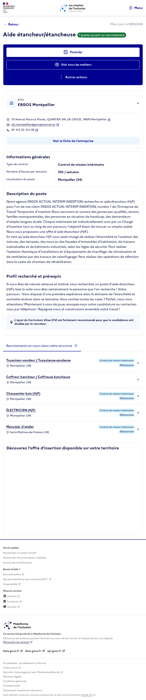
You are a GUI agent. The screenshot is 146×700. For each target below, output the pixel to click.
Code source (10, 667)
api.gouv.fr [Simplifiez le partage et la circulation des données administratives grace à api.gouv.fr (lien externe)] (54, 651)
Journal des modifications (17, 562)
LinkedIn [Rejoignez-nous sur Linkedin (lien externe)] (10, 596)
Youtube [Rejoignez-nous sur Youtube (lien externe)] (10, 607)
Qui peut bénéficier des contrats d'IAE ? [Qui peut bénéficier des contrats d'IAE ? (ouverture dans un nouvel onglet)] (25, 579)
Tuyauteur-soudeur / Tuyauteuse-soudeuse (38, 360)
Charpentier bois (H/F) (23, 393)
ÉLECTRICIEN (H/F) (20, 410)
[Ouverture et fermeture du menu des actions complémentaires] (73, 77)
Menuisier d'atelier (20, 426)
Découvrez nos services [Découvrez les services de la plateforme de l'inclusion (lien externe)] (16, 642)
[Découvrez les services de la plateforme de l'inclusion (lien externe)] (17, 625)
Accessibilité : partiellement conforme (24, 663)
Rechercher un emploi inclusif (19, 553)
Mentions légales (12, 676)
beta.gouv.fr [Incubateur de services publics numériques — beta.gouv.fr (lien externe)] (11, 651)
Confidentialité (11, 685)
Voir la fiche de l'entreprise (73, 141)
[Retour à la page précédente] (12, 24)
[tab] (42, 345)
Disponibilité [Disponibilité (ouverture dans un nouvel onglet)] (10, 584)
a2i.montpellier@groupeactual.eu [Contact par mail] (33, 125)
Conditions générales (15, 681)
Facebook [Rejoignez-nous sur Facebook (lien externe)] (10, 601)
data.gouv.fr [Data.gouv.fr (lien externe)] (33, 651)
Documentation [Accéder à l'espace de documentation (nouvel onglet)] (12, 574)
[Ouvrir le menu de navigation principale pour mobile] (134, 8)
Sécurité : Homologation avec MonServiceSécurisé (31, 672)
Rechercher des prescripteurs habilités (24, 558)
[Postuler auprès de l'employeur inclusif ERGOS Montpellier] (73, 52)
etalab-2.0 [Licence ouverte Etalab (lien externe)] (86, 695)
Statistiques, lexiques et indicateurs (22, 690)
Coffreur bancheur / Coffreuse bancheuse (38, 376)
